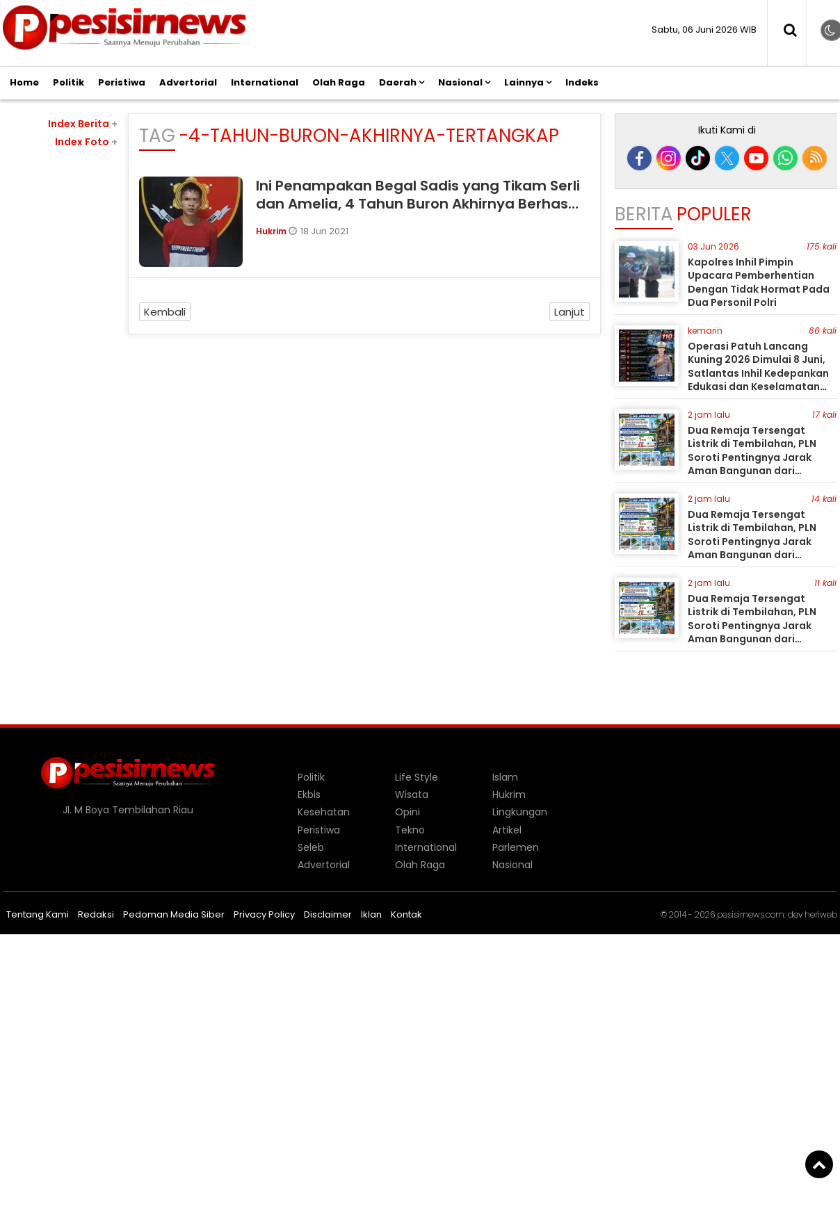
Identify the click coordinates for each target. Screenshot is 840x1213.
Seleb (311, 847)
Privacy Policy (264, 914)
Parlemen (515, 847)
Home (24, 82)
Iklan (371, 914)
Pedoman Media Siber (174, 914)
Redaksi (96, 914)
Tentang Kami (37, 914)
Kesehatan (324, 812)
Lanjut (569, 311)
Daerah (398, 82)
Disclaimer (328, 914)
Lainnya (524, 82)
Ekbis (309, 794)
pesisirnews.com (750, 914)
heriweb (821, 914)
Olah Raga (338, 82)
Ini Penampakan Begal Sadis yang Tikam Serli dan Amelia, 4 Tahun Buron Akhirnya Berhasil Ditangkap (418, 203)
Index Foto (86, 142)
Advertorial (188, 82)
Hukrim (272, 231)
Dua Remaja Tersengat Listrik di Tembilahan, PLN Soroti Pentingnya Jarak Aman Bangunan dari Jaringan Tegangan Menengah (752, 464)
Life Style (416, 777)
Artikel (507, 830)
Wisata (411, 794)
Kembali (165, 311)
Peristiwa (121, 82)
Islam (505, 777)
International (264, 82)
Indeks (582, 82)
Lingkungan (519, 812)
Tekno (410, 830)
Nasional (460, 82)
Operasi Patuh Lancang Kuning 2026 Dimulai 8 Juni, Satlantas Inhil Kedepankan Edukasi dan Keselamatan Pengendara (758, 373)
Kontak (406, 914)
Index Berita (83, 124)
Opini (407, 812)
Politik (68, 82)
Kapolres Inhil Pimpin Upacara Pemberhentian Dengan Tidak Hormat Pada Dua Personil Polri (759, 282)
